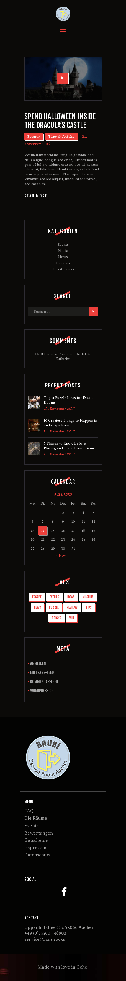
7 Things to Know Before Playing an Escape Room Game (69, 445)
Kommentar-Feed (44, 681)
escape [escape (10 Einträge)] (37, 597)
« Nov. (61, 555)
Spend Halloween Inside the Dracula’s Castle (60, 121)
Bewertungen (38, 833)
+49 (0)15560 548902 (45, 933)
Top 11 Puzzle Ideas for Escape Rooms (69, 400)
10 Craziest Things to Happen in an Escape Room (70, 422)
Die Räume (35, 818)
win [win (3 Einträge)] (71, 618)
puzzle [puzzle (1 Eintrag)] (54, 607)
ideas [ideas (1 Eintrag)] (70, 597)
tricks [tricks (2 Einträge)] (56, 618)
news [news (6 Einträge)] (37, 607)
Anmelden (38, 663)
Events (33, 137)
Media (63, 250)
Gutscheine (36, 840)
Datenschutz (37, 854)
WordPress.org (43, 690)
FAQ (29, 811)
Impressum (36, 847)
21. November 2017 (59, 409)
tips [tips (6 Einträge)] (89, 607)
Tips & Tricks (61, 137)
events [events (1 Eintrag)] (54, 597)
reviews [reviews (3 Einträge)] (72, 607)
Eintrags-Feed (42, 672)
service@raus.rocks (44, 939)
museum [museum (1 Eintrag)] (88, 597)
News (63, 257)
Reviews (63, 263)
